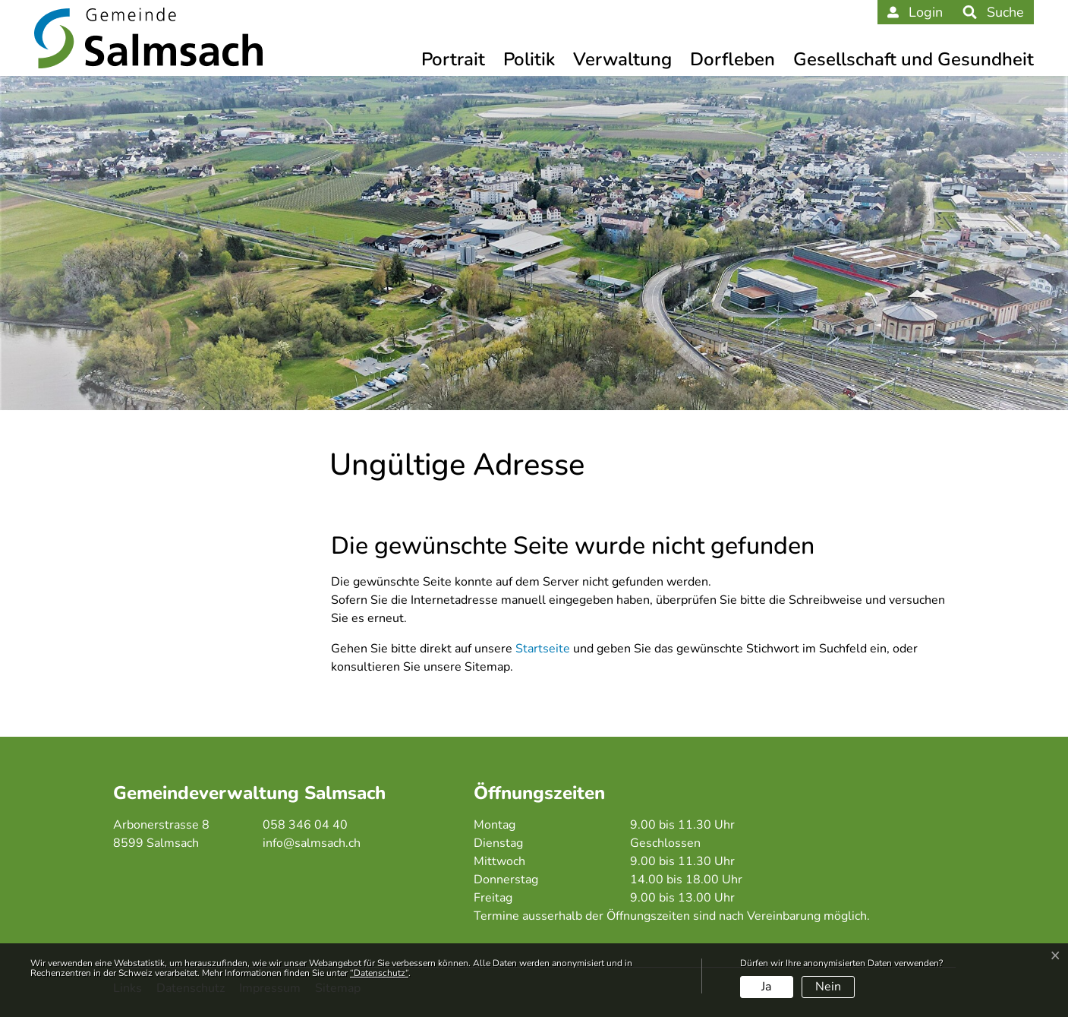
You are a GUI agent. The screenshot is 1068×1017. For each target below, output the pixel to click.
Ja (766, 986)
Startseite (542, 648)
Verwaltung (622, 59)
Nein (828, 986)
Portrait (453, 59)
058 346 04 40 (305, 824)
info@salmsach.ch (312, 843)
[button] (993, 12)
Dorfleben (732, 59)
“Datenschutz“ (379, 973)
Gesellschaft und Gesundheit (913, 59)
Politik (529, 59)
